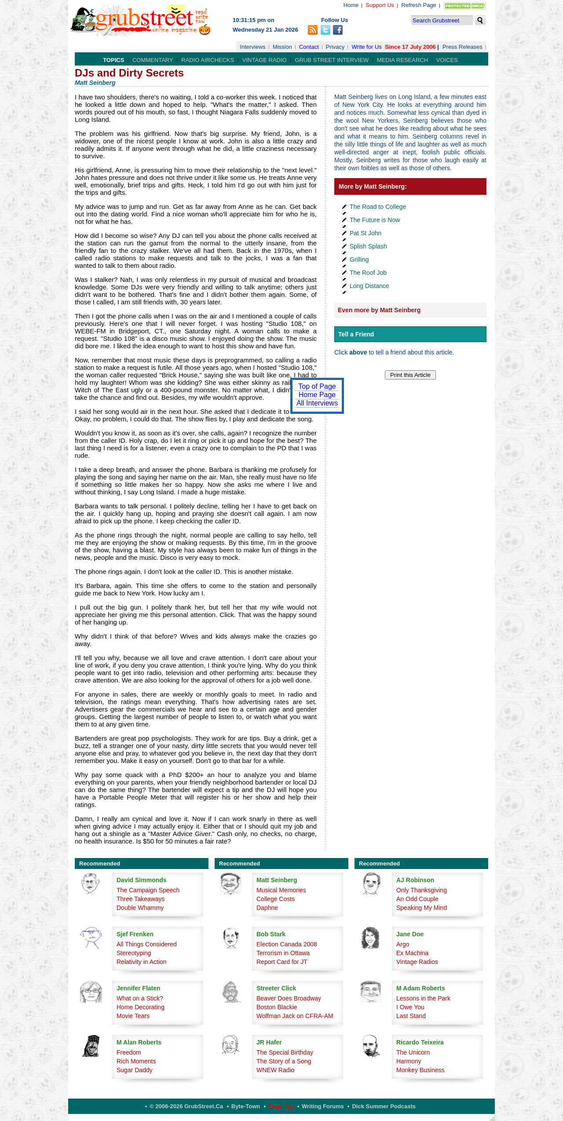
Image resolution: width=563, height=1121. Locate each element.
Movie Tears (133, 1015)
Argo (402, 944)
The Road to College (378, 206)
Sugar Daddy (135, 1070)
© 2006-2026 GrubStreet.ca (186, 1106)
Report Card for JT (281, 961)
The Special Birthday (284, 1052)
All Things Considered (147, 944)
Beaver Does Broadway (288, 998)
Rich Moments (136, 1061)
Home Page (317, 394)
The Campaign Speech (148, 890)
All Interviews (317, 403)
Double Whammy (140, 907)
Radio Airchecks (207, 60)
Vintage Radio (264, 60)
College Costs (275, 898)
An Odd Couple (417, 898)
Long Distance (369, 285)
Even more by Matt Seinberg (379, 310)
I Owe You (410, 1007)
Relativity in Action (142, 961)
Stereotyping (134, 953)
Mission (282, 47)
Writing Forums (323, 1106)
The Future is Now (375, 219)
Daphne (267, 907)
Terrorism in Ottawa (283, 953)
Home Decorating (141, 1007)
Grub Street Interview (332, 60)
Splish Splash (368, 246)
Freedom (129, 1052)
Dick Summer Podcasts (384, 1106)
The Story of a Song (283, 1061)
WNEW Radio (275, 1070)
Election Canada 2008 (286, 944)
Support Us (380, 5)
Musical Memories (281, 890)
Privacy (335, 47)
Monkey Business (420, 1070)
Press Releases (462, 47)
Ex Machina (412, 953)
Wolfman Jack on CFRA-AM (294, 1015)
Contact (309, 47)
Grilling (359, 259)
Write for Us (366, 47)
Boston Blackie (276, 1007)
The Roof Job (368, 272)
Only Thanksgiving (421, 890)
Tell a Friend (356, 334)
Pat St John (365, 233)
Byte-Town (245, 1106)
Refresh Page (418, 5)
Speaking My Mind (421, 907)
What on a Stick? (140, 998)
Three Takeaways (141, 898)
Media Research (402, 60)
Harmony (408, 1061)
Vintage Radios (417, 961)
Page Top (281, 1106)
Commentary (152, 60)
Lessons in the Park (423, 998)
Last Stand (411, 1015)
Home (351, 5)
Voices (447, 60)
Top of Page (317, 386)
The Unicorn (413, 1052)
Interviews (253, 47)
